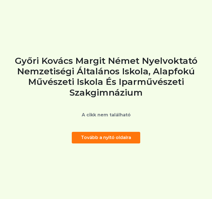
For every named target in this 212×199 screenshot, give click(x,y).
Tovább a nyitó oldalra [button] (106, 137)
